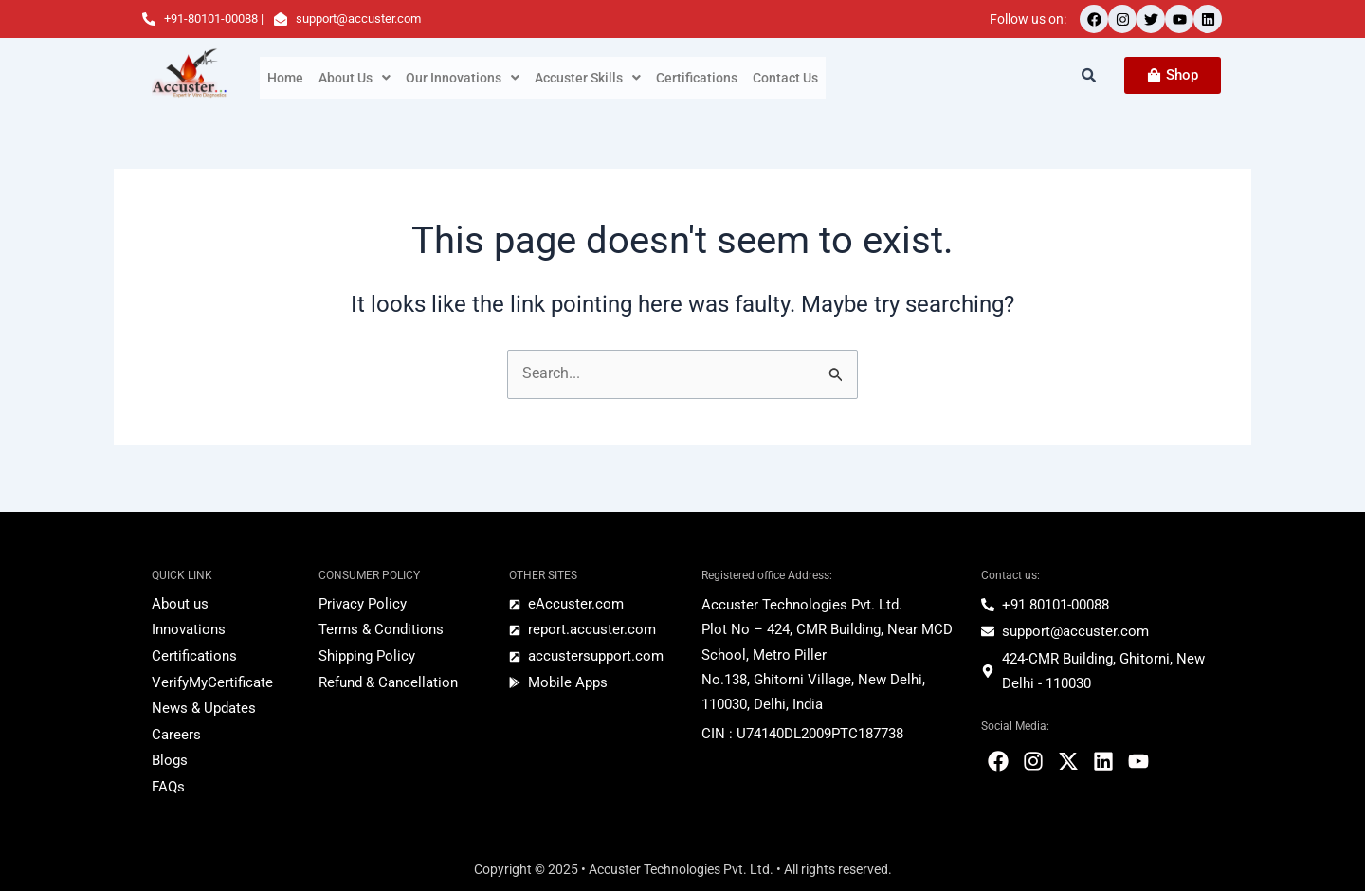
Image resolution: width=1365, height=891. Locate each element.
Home (285, 77)
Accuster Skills (588, 77)
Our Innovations (462, 77)
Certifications (696, 77)
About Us (354, 77)
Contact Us (785, 77)
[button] (354, 78)
